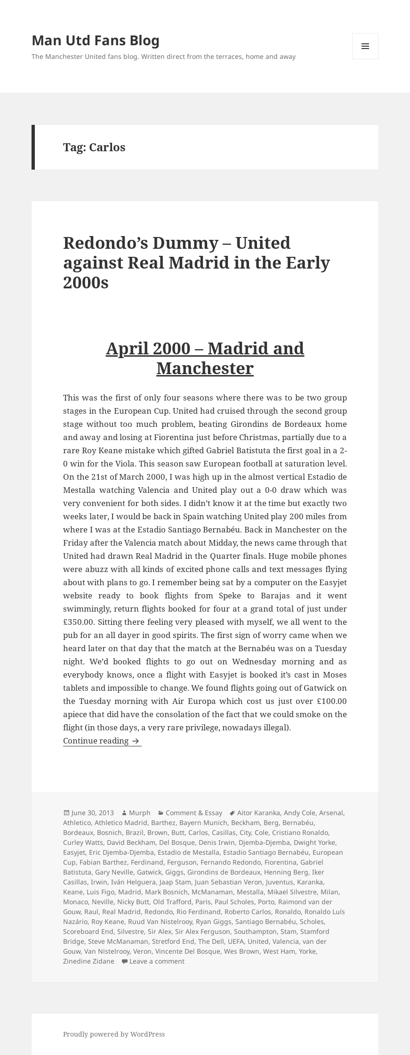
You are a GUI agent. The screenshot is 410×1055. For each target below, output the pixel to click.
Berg (271, 822)
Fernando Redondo (231, 862)
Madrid (129, 891)
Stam (289, 931)
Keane (73, 891)
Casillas (224, 832)
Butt (178, 832)
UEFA (236, 941)
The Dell (211, 941)
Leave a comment (157, 961)
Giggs (174, 871)
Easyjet (74, 852)
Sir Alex (159, 931)
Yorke (307, 951)
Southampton (255, 931)
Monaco (75, 901)
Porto (266, 901)
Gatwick (149, 871)
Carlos (198, 832)
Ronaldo (288, 911)
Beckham (245, 822)
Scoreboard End (88, 931)
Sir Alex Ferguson (202, 931)
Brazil (135, 832)
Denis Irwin (217, 842)
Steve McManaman (118, 941)
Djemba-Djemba (264, 842)
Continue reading (102, 740)
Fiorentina (281, 862)
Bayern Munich (203, 822)
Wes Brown (241, 951)
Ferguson (182, 862)
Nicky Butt (133, 901)
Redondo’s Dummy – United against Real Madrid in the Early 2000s (196, 262)
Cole (261, 832)
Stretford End (173, 941)
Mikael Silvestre (292, 891)
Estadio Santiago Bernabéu (266, 852)
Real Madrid (121, 911)
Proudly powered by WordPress (114, 1034)
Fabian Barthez (103, 862)
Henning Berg (286, 871)
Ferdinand (147, 862)
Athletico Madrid (121, 822)
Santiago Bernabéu (265, 921)
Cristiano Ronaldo (300, 832)
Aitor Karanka (258, 812)
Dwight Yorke (314, 842)
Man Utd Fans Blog (96, 40)
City (245, 832)
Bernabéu (298, 822)
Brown (157, 832)
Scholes (312, 921)
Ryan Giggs (214, 921)
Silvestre (130, 931)
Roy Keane (107, 921)
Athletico (77, 822)
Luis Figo (100, 891)
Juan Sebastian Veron (228, 881)
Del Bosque (177, 842)
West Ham (279, 951)
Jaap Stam (175, 881)
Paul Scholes (234, 901)
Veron (142, 951)
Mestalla (250, 891)
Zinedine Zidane (88, 961)
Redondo (159, 911)
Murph (140, 812)
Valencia (286, 941)
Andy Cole (299, 812)
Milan (329, 891)
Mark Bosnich (166, 891)
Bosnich (109, 832)
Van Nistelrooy (106, 951)
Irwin (99, 881)
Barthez (163, 822)
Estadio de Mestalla (188, 852)
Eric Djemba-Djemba (121, 852)
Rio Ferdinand (199, 911)
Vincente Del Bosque (187, 951)
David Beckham (131, 842)
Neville (102, 901)
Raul (91, 911)
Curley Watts (83, 842)
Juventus (279, 881)
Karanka (310, 881)
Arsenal (331, 812)
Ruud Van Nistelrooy (160, 921)
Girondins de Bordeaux (223, 871)
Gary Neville (114, 871)
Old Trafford (172, 901)
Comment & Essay (194, 812)
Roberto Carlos (248, 911)
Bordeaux (78, 832)
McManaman (212, 891)
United (258, 941)
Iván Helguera (133, 881)
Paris (203, 901)
